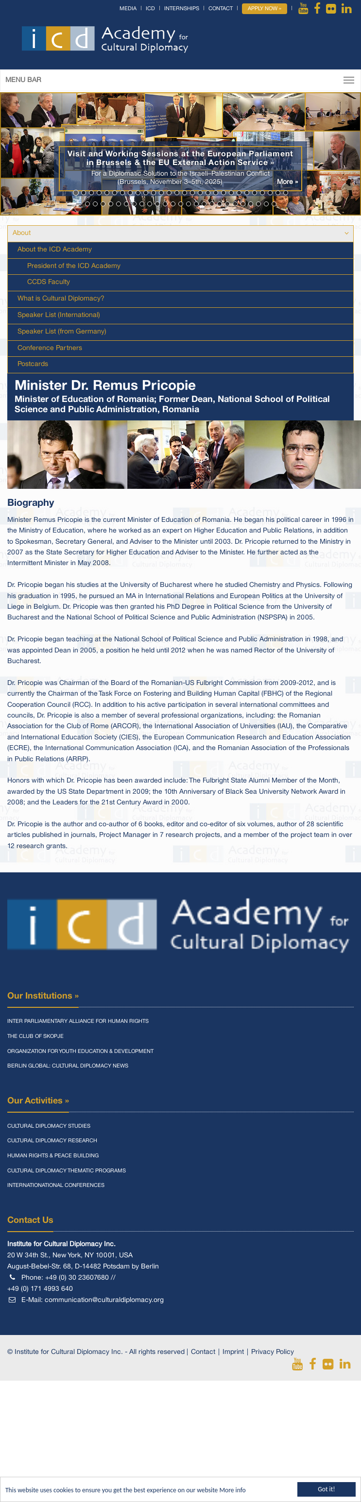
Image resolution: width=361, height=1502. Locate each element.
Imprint (233, 1352)
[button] (27, 154)
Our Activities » (38, 1101)
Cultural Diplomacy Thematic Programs (66, 1170)
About (22, 233)
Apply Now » (264, 8)
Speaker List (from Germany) (61, 332)
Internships (181, 8)
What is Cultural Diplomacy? (60, 299)
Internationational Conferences (55, 1185)
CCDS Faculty (48, 282)
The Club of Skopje (35, 1036)
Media (128, 8)
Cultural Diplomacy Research (52, 1140)
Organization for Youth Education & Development (80, 1051)
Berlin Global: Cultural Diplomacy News (67, 1066)
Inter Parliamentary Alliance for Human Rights (78, 1021)
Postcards (32, 364)
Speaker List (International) (58, 315)
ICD (150, 8)
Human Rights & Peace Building (53, 1155)
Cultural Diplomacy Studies (48, 1126)
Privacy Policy (272, 1352)
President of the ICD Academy (73, 266)
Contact (220, 8)
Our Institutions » (43, 996)
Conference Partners (49, 348)
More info (232, 1490)
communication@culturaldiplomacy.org (104, 1300)
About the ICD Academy (54, 250)
